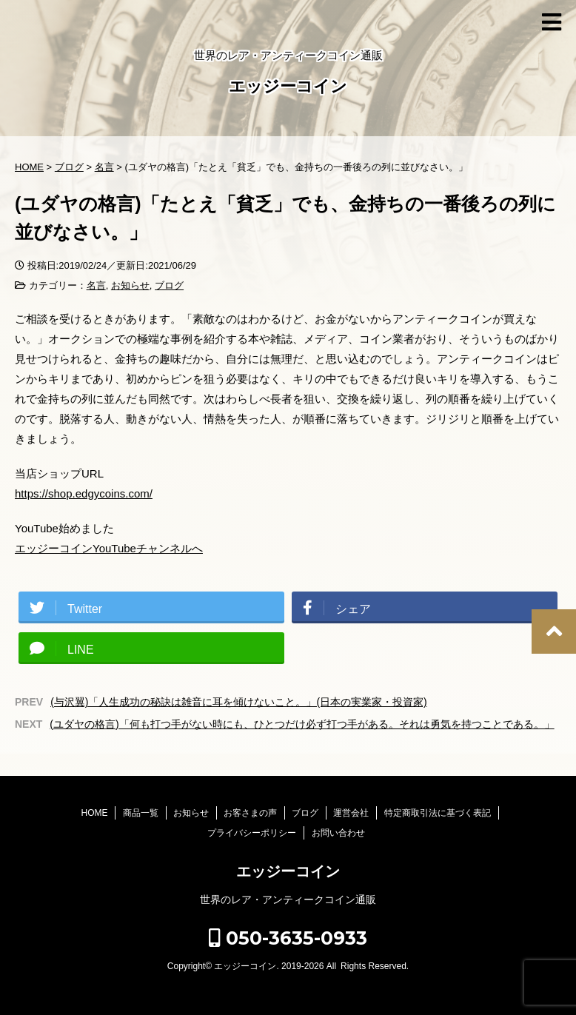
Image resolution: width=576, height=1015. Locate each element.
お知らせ (130, 285)
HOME (94, 813)
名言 (96, 285)
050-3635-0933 (288, 938)
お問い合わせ (338, 833)
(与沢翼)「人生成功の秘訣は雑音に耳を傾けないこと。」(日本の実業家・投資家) (238, 702)
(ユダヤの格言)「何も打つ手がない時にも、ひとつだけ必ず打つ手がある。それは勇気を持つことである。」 (302, 724)
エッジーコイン (288, 87)
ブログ (169, 285)
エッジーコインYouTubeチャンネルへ (109, 548)
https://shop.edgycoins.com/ (84, 493)
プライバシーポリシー (251, 833)
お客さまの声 (250, 813)
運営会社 (351, 813)
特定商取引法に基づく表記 (437, 813)
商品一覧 (140, 813)
